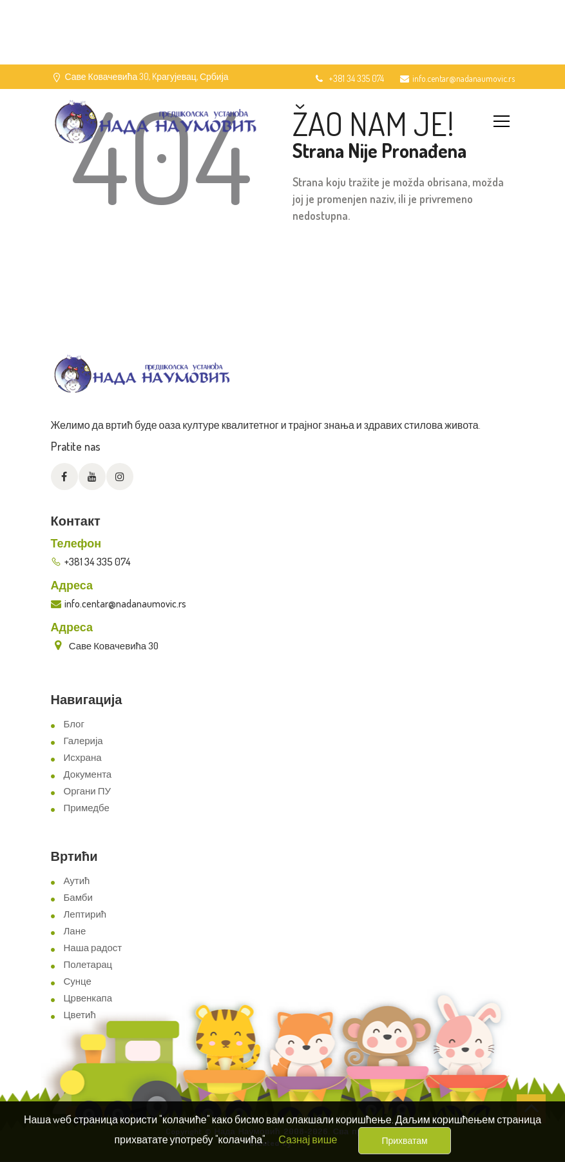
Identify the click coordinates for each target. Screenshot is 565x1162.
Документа (88, 774)
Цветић (80, 1015)
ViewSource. (315, 1142)
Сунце (77, 981)
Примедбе (87, 808)
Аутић (77, 880)
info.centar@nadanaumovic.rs (457, 78)
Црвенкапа (88, 998)
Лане (75, 931)
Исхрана (83, 757)
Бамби (78, 897)
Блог (74, 724)
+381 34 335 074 (349, 78)
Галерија (83, 740)
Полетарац (88, 964)
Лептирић (85, 914)
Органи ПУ (87, 791)
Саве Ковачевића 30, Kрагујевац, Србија (147, 76)
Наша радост (93, 947)
